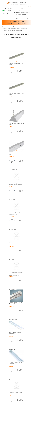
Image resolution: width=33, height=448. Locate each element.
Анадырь (26, 6)
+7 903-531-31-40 (7, 9)
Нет (17, 18)
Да (27, 18)
